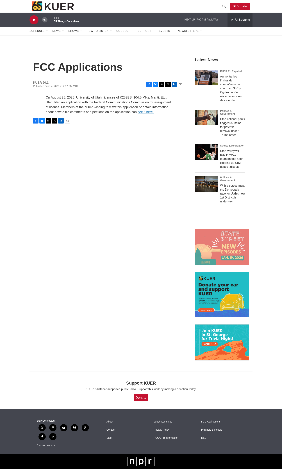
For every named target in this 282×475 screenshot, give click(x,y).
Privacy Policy (161, 436)
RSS (203, 444)
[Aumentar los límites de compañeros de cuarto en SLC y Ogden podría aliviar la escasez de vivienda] (206, 84)
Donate (243, 9)
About (109, 428)
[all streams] (240, 26)
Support (144, 37)
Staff (109, 444)
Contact (110, 436)
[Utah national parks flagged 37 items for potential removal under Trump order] (206, 123)
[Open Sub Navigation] (47, 37)
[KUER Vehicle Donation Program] (222, 300)
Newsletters (188, 37)
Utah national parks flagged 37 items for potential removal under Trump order (232, 133)
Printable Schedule (211, 436)
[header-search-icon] (225, 9)
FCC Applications (210, 428)
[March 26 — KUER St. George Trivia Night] (222, 349)
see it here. (146, 118)
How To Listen (98, 37)
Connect (123, 37)
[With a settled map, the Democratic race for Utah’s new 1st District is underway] (206, 190)
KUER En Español (231, 77)
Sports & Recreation (232, 151)
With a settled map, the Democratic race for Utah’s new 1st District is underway (232, 199)
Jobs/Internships (163, 428)
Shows (73, 37)
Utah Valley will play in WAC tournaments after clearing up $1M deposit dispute (231, 165)
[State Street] (222, 253)
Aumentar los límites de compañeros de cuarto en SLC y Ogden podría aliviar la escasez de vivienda (231, 94)
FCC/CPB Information (166, 444)
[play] (34, 26)
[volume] (45, 26)
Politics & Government (227, 119)
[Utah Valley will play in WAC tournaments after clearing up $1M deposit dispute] (206, 158)
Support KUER (141, 389)
